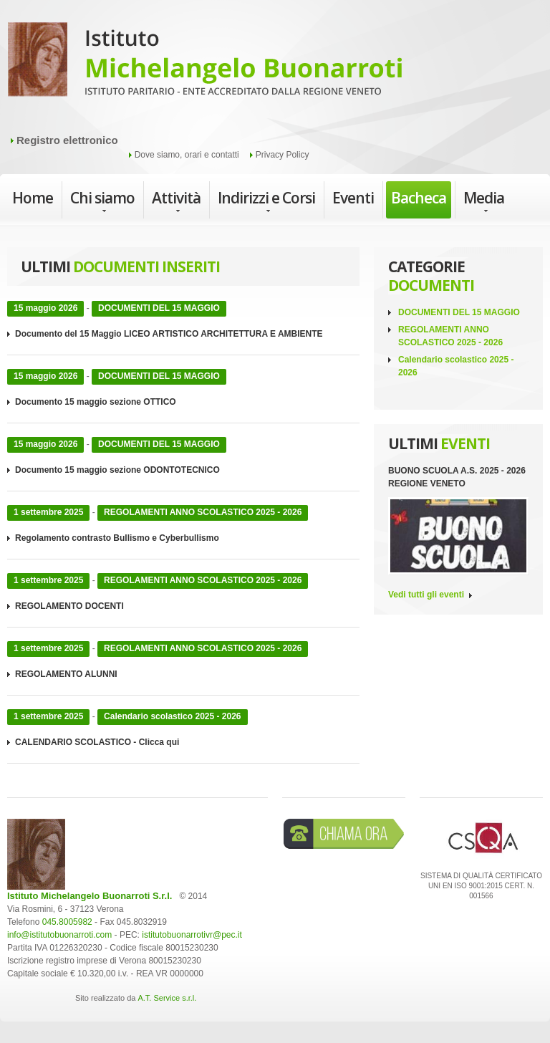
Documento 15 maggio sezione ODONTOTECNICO (117, 470)
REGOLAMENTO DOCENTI (69, 606)
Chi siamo (102, 201)
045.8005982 (67, 922)
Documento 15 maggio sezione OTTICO (95, 402)
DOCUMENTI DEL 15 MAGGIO (459, 312)
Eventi (353, 198)
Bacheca (418, 198)
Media (483, 201)
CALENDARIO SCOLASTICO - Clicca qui (97, 742)
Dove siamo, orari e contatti (187, 155)
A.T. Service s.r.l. (167, 998)
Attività (176, 201)
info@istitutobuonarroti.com (59, 935)
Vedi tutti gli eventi (426, 595)
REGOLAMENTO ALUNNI (66, 674)
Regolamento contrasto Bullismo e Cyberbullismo (117, 538)
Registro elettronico (67, 140)
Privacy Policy (282, 155)
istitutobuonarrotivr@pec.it (192, 935)
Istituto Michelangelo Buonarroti (204, 64)
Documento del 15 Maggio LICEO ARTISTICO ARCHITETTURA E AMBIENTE (169, 334)
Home (32, 198)
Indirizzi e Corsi (266, 201)
